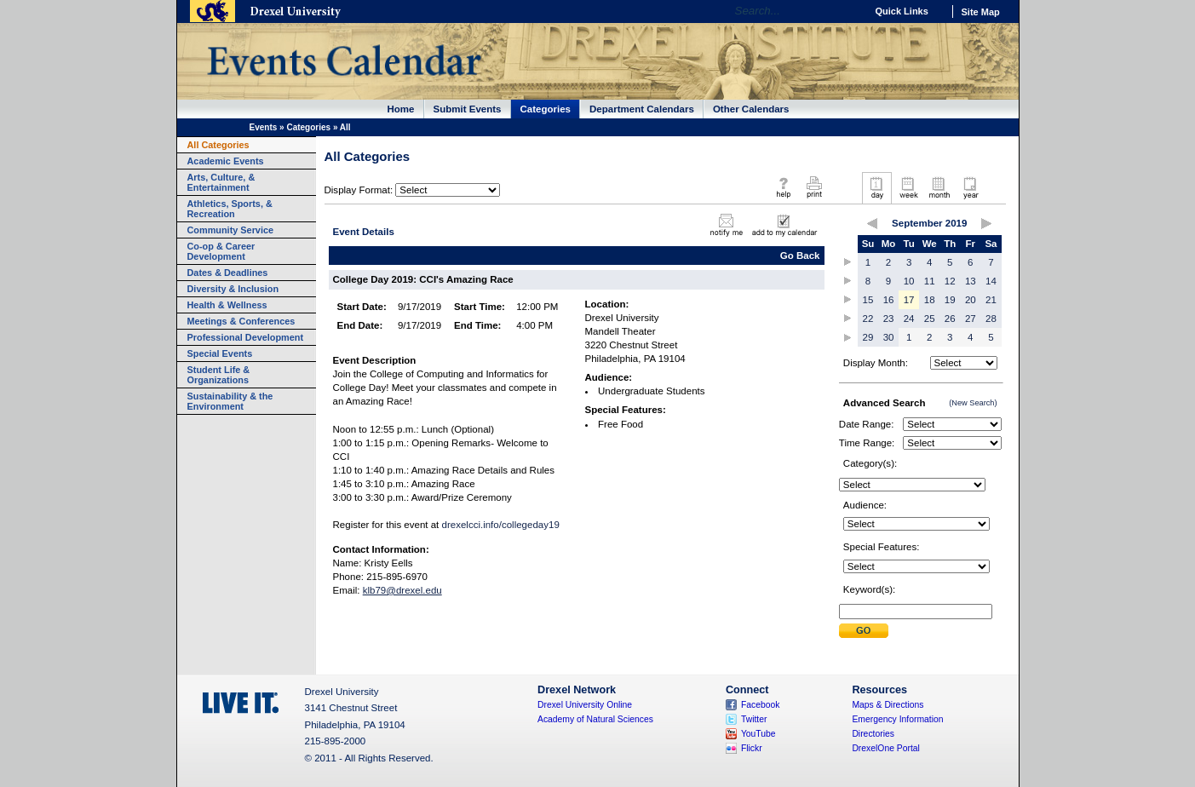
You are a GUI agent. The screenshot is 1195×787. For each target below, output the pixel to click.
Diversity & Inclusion (233, 289)
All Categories (218, 145)
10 (909, 281)
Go (848, 11)
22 (868, 318)
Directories (873, 733)
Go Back (800, 255)
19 (950, 300)
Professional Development (245, 337)
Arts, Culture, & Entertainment (221, 182)
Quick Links (902, 11)
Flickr (751, 748)
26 (950, 318)
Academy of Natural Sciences (595, 719)
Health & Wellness (227, 305)
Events (264, 127)
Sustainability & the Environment (230, 401)
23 (888, 318)
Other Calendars (751, 109)
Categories (546, 109)
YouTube (758, 733)
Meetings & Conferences (241, 321)
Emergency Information (897, 719)
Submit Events (468, 109)
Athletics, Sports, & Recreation (230, 208)
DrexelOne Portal (885, 748)
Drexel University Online (584, 704)
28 (991, 318)
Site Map (981, 12)
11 (929, 281)
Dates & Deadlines (227, 272)
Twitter (754, 719)
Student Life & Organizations (218, 375)
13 (970, 281)
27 (970, 318)
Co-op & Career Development (221, 251)
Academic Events (225, 161)
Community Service (230, 230)
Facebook (760, 704)
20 (970, 300)
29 (868, 337)
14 (991, 281)
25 (929, 318)
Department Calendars (641, 109)
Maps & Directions (887, 704)
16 (888, 300)
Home (401, 109)
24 (909, 318)
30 (888, 337)
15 (868, 300)
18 (929, 300)
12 (950, 281)
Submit (863, 630)
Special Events (220, 353)
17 (909, 300)
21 (991, 300)
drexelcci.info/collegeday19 (501, 525)
